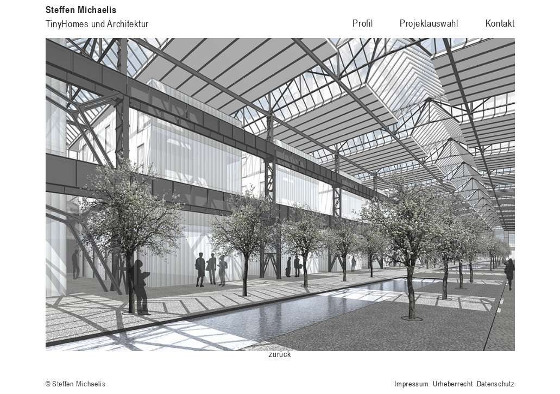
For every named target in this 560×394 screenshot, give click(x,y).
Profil (363, 23)
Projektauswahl (429, 23)
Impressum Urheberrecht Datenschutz (454, 383)
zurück (280, 354)
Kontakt (500, 23)
